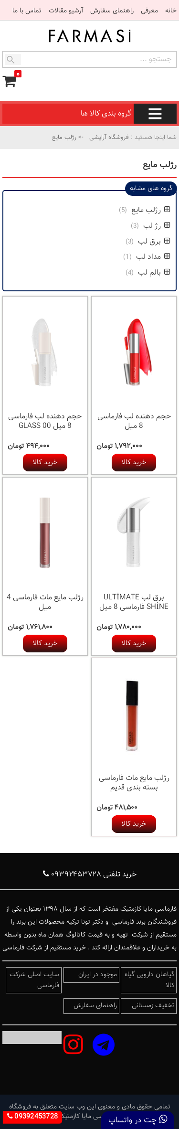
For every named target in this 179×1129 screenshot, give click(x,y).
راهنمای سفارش (112, 11)
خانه (171, 11)
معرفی (149, 11)
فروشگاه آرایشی (108, 137)
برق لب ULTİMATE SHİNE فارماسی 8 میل (133, 602)
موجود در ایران (97, 974)
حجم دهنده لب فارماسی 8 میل (134, 421)
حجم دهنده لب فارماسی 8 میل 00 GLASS (45, 421)
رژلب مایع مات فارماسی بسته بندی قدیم (134, 783)
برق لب (153, 242)
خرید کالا (134, 462)
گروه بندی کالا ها (129, 114)
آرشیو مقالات (66, 11)
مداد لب (152, 257)
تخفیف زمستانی (153, 1006)
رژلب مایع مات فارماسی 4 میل (45, 602)
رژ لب (155, 226)
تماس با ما (27, 11)
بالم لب (153, 273)
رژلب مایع (149, 210)
